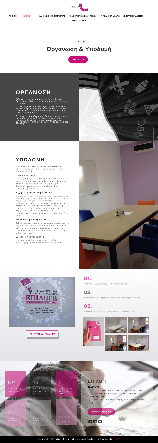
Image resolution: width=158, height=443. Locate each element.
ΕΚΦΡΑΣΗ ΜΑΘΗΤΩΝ (133, 16)
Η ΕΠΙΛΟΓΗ (27, 16)
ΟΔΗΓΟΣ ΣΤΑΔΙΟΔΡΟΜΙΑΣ (52, 16)
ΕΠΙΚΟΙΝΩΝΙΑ (79, 20)
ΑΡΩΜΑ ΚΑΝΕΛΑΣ (110, 16)
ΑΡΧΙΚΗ (12, 16)
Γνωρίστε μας (78, 59)
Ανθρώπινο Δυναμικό (42, 334)
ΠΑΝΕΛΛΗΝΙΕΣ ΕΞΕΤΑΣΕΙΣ (82, 16)
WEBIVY (116, 439)
